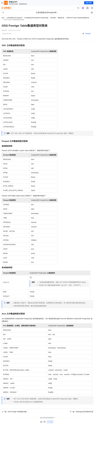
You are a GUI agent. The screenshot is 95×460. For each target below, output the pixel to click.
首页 (3, 17)
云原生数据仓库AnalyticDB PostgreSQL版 (36, 17)
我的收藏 (87, 33)
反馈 (50, 422)
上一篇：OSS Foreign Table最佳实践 (14, 412)
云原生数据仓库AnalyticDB (14, 17)
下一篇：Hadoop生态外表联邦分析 (81, 412)
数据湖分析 (61, 17)
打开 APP (89, 3)
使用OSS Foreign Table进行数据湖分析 (78, 17)
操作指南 (53, 17)
